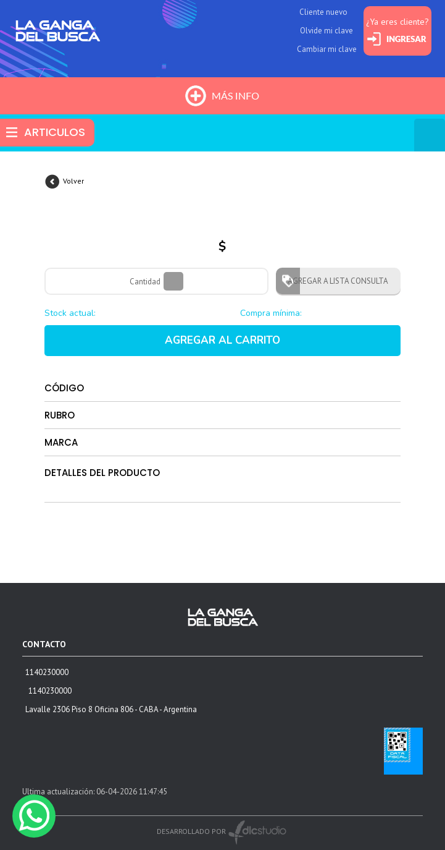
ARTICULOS (54, 132)
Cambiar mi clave (327, 49)
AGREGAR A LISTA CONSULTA (334, 281)
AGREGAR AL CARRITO (222, 340)
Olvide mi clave (326, 30)
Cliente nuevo (323, 12)
